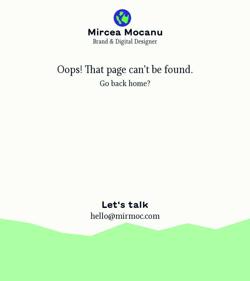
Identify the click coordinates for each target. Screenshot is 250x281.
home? (139, 83)
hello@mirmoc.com (125, 216)
